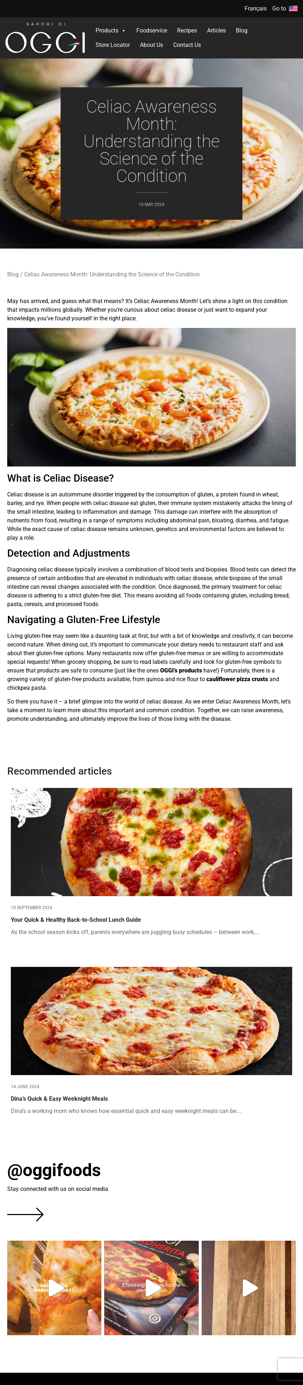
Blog (241, 30)
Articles (216, 30)
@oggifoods (54, 1170)
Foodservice (151, 30)
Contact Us (187, 44)
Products (111, 30)
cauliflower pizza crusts (237, 679)
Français (256, 8)
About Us (151, 44)
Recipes (187, 30)
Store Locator (113, 44)
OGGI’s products (181, 670)
